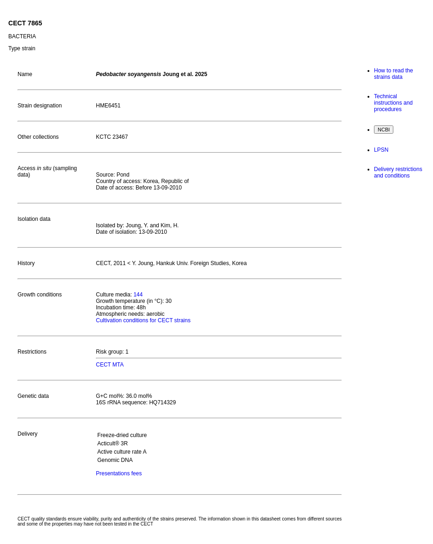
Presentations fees (119, 473)
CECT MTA (110, 364)
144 (137, 294)
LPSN (381, 150)
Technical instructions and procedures (393, 102)
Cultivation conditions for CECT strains (143, 320)
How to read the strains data (393, 73)
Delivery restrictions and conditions (398, 172)
